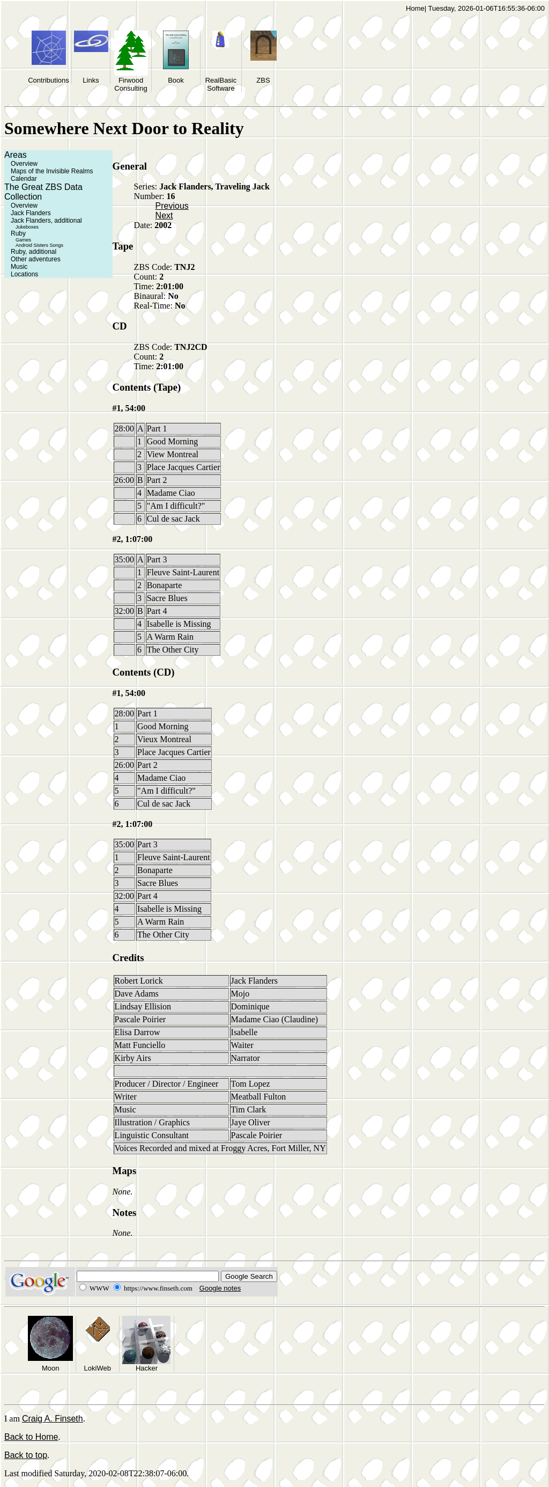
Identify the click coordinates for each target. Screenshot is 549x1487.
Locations (24, 274)
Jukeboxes (27, 227)
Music (19, 266)
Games (23, 240)
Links (91, 80)
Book (176, 80)
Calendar (24, 178)
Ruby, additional (33, 251)
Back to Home (31, 1436)
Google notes (220, 1288)
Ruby (18, 233)
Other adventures (36, 259)
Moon (51, 1368)
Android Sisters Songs (39, 245)
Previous (172, 205)
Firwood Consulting (130, 84)
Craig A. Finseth (52, 1418)
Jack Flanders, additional (46, 220)
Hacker (147, 1368)
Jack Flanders (31, 213)
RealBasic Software (221, 84)
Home (415, 8)
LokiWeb (97, 1368)
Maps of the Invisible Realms (52, 171)
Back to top (25, 1455)
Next (164, 215)
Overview (24, 163)
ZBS (263, 80)
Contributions (48, 80)
